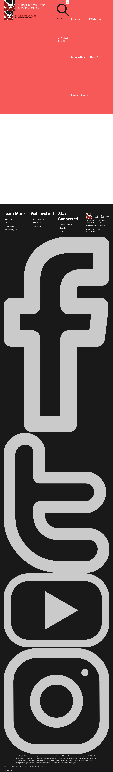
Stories (74, 95)
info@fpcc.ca (94, 232)
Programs (75, 19)
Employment (37, 226)
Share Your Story (38, 219)
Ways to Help (37, 223)
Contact (84, 95)
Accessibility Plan (11, 230)
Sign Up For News (66, 224)
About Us (8, 219)
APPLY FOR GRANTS (63, 39)
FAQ (6, 223)
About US (94, 57)
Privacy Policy (8, 770)
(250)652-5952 (95, 230)
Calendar (63, 228)
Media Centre (9, 226)
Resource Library (79, 57)
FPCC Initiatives (94, 19)
